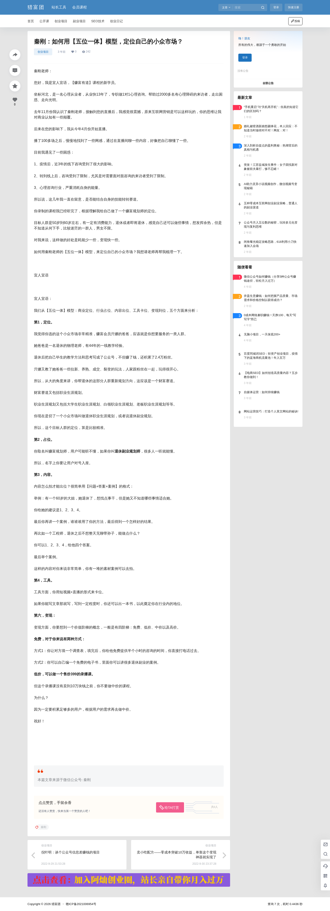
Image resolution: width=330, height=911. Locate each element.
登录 (276, 7)
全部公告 (268, 83)
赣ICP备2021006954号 (81, 904)
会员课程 (79, 7)
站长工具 (59, 7)
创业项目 (43, 51)
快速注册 (293, 7)
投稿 (295, 21)
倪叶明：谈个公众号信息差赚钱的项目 (70, 852)
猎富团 (55, 904)
